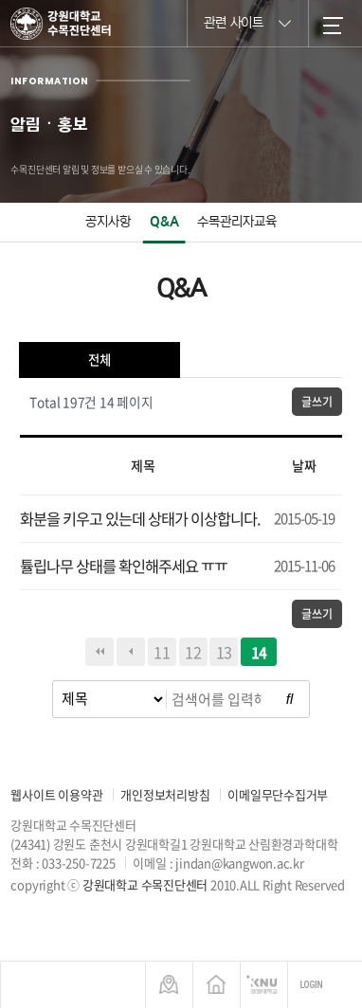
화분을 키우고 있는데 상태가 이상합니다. (140, 518)
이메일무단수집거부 (277, 794)
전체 (99, 360)
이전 (131, 652)
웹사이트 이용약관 (56, 794)
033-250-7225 (78, 863)
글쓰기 (316, 401)
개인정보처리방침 (164, 794)
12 (193, 651)
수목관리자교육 (237, 221)
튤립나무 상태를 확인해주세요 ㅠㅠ (123, 565)
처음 (99, 652)
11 (162, 651)
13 (224, 651)
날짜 (304, 465)
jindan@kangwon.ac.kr (239, 863)
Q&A (164, 221)
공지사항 (108, 221)
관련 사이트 (247, 22)
